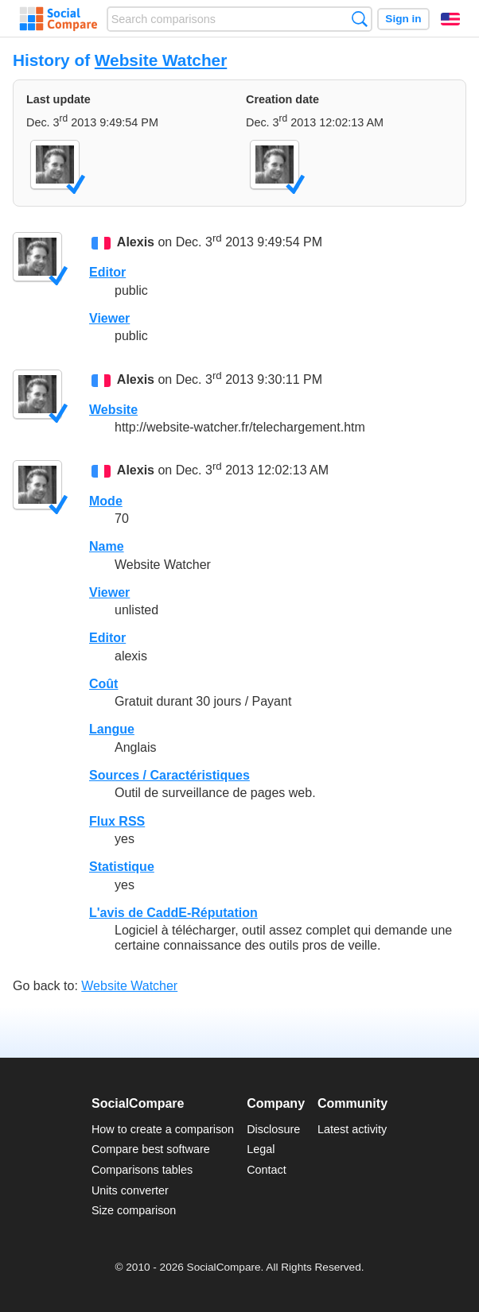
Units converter (130, 1190)
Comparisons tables (142, 1169)
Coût (103, 684)
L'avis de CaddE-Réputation (173, 912)
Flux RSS (117, 821)
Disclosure (273, 1129)
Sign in (403, 19)
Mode (106, 501)
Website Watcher (161, 60)
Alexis (135, 242)
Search (359, 18)
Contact (266, 1169)
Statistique (121, 866)
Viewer (109, 318)
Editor (107, 272)
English (450, 19)
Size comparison (134, 1210)
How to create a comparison (163, 1129)
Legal (261, 1149)
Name (106, 546)
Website (113, 409)
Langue (111, 729)
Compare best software (151, 1149)
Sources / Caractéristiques (169, 775)
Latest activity (352, 1129)
